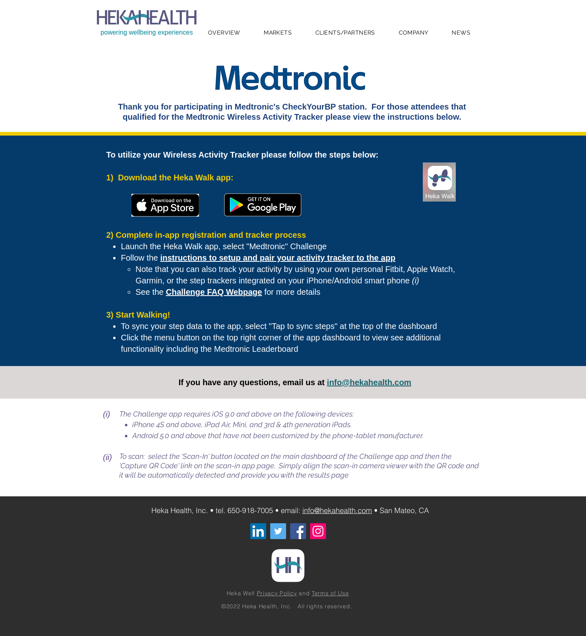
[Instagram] (318, 531)
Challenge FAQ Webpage (214, 291)
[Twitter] (278, 531)
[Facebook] (298, 531)
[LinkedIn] (258, 531)
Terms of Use (330, 593)
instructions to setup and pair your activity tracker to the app (278, 257)
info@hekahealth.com (369, 382)
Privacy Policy (277, 593)
